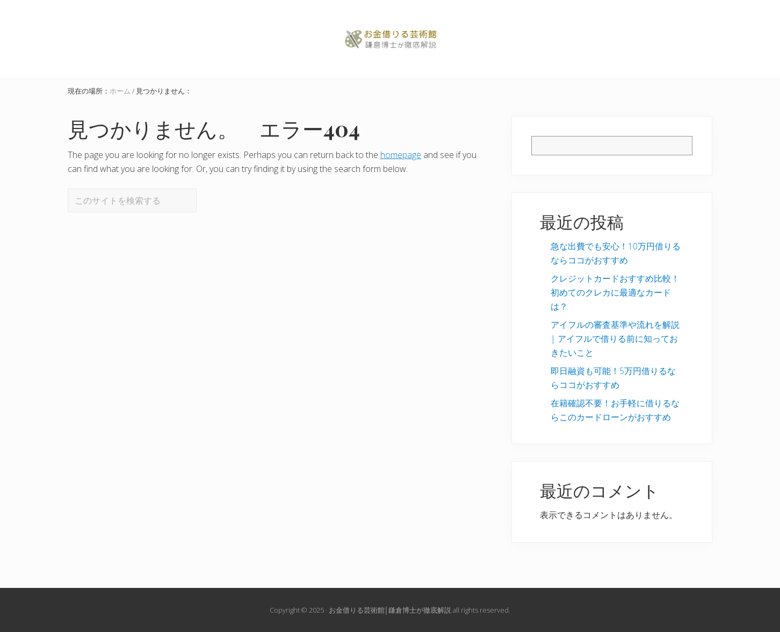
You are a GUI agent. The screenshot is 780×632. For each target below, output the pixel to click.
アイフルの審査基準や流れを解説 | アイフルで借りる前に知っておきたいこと (615, 338)
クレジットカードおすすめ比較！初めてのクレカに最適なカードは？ (615, 292)
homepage (400, 155)
